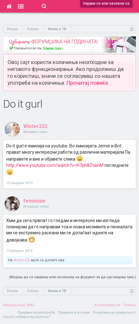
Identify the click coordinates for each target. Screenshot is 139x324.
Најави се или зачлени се (106, 3)
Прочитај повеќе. (88, 83)
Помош (130, 305)
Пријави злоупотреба (36, 313)
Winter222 (35, 126)
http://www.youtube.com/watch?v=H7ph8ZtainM (55, 165)
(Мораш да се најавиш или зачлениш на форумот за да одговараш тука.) (72, 277)
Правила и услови (74, 313)
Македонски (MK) (18, 305)
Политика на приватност (114, 313)
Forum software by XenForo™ (27, 317)
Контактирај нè (107, 305)
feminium (34, 201)
